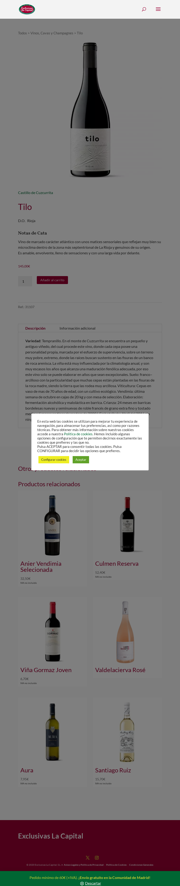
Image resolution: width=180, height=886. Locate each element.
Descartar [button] (93, 883)
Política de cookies (78, 434)
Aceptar (80, 459)
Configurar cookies (53, 459)
